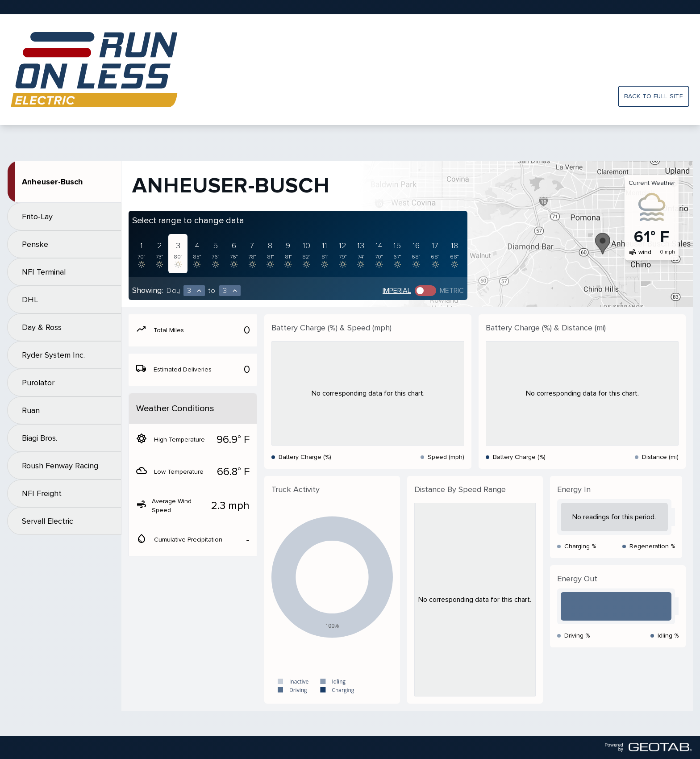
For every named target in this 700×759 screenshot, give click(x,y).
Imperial (397, 290)
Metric (452, 290)
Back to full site (653, 96)
